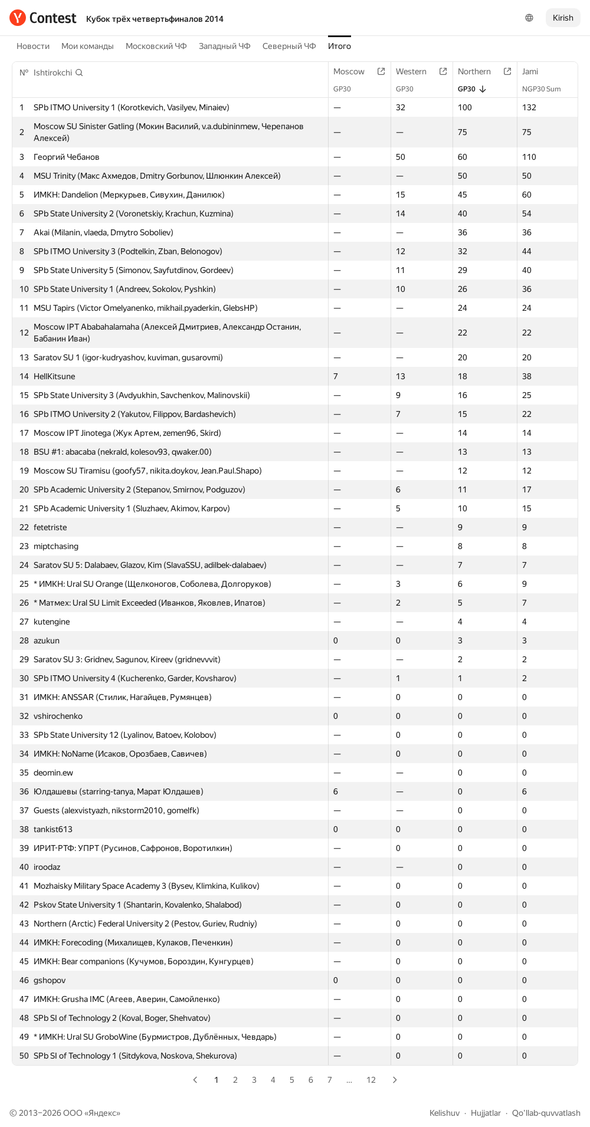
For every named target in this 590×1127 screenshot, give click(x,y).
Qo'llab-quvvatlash (546, 1113)
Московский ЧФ (156, 46)
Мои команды (87, 46)
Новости (33, 46)
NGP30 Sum (547, 89)
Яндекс (102, 1113)
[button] (59, 72)
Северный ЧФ (289, 46)
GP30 (348, 89)
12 (371, 1080)
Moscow (354, 71)
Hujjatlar (486, 1113)
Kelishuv (445, 1113)
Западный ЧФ (225, 46)
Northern (480, 71)
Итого (339, 46)
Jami (536, 71)
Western (417, 71)
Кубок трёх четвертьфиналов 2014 (155, 19)
